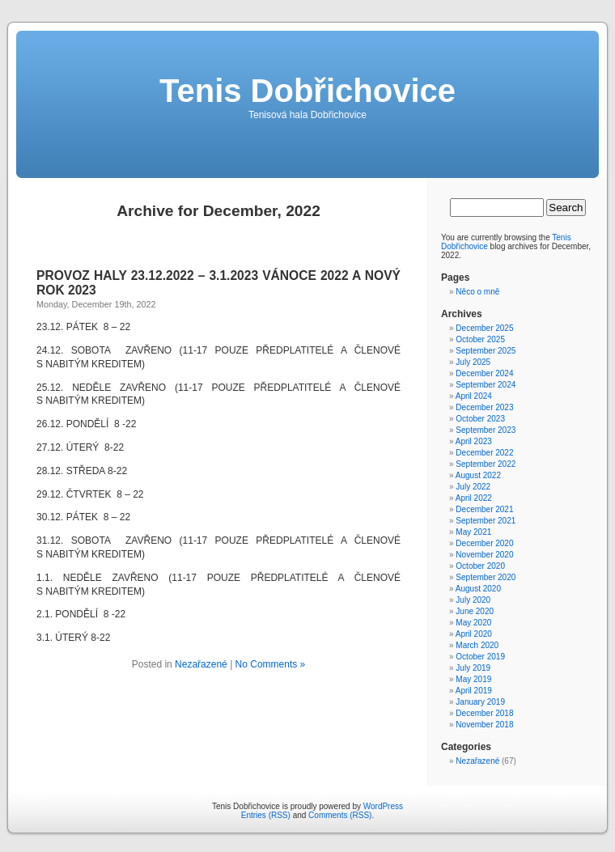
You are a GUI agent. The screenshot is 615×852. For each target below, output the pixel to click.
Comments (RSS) (339, 815)
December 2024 (484, 373)
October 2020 (480, 566)
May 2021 (473, 532)
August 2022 (478, 475)
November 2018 (484, 724)
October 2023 (480, 418)
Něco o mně (477, 291)
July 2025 (473, 362)
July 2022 (473, 486)
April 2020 (474, 633)
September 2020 (485, 577)
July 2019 (473, 667)
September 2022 (485, 464)
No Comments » (270, 664)
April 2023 (474, 441)
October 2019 (480, 656)
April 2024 (474, 396)
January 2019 (480, 701)
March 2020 (477, 645)
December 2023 (484, 407)
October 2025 (480, 339)
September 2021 (485, 520)
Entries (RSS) (266, 815)
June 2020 (475, 611)
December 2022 (484, 452)
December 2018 (484, 713)
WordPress (383, 806)
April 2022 (474, 498)
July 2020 (473, 600)
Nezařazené (201, 664)
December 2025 (484, 328)
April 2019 (474, 690)
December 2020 (484, 543)
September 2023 (485, 430)
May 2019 (473, 679)
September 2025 (485, 350)
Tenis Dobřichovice (307, 90)
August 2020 (478, 588)
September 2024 (485, 384)
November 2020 (484, 554)
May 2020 (473, 622)
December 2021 (484, 509)
